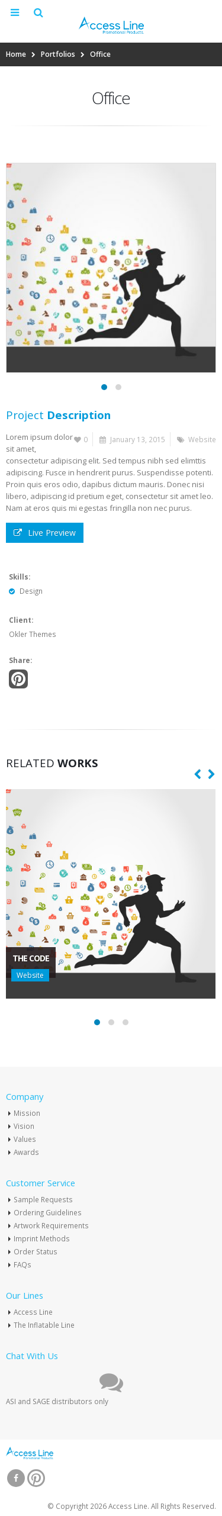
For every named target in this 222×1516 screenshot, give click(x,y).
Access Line (33, 1312)
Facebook (16, 1478)
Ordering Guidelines (48, 1212)
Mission (27, 1113)
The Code (30, 958)
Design (31, 591)
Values (25, 1139)
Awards (26, 1152)
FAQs (22, 1264)
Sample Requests (43, 1199)
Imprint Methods (42, 1238)
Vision (24, 1126)
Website (202, 439)
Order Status (35, 1251)
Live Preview (45, 532)
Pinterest (18, 679)
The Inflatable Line (44, 1325)
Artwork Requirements (51, 1225)
